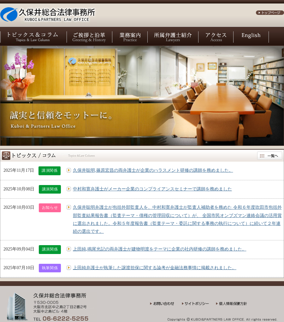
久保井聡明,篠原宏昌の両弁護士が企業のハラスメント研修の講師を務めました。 (153, 170)
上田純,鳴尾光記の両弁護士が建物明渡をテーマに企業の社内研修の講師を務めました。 (159, 249)
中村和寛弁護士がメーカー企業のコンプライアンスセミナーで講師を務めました (152, 189)
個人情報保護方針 (235, 306)
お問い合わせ (166, 306)
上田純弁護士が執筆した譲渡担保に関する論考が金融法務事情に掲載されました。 (154, 267)
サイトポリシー (199, 306)
